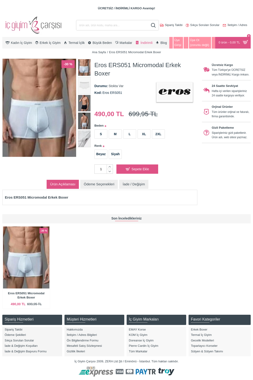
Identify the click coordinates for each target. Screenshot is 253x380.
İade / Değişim (134, 184)
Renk (98, 145)
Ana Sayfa (99, 52)
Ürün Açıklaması (62, 184)
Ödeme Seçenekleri (99, 184)
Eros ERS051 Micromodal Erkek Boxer (26, 295)
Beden (99, 125)
